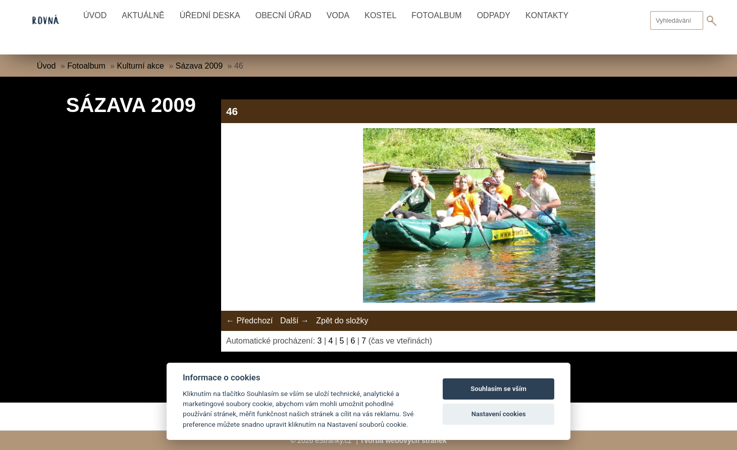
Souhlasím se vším (498, 388)
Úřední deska (210, 15)
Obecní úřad (283, 15)
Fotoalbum (436, 15)
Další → (294, 320)
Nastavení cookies (498, 414)
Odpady (493, 15)
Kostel (380, 15)
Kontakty (546, 15)
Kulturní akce (140, 66)
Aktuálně (143, 15)
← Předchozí (249, 320)
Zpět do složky (342, 320)
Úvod (95, 15)
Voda (338, 15)
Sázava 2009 (199, 66)
